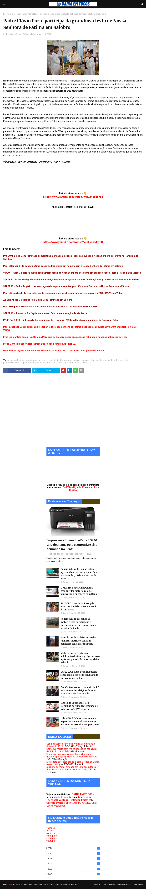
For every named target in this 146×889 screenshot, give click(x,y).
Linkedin (75, 800)
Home (97, 885)
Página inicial (9, 14)
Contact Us (138, 885)
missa (77, 360)
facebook (51, 828)
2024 (74, 858)
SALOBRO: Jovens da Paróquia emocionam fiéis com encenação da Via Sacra (78, 606)
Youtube (63, 800)
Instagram (84, 797)
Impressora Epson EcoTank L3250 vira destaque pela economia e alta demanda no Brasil (71, 544)
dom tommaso (33, 360)
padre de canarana (12, 362)
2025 (74, 853)
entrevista (47, 360)
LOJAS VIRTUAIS (56, 805)
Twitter (60, 802)
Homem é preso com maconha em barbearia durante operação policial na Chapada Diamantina (71, 755)
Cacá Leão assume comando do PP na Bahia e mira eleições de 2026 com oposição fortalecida (79, 690)
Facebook (52, 800)
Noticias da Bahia (13, 34)
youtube (50, 841)
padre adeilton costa (118, 360)
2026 (74, 848)
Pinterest (86, 800)
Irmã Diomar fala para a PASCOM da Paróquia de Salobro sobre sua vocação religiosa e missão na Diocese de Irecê (65, 337)
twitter (49, 830)
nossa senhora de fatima (94, 360)
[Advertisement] (73, 412)
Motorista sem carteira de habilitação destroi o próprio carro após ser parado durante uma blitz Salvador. (80, 658)
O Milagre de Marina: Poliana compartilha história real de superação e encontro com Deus (78, 590)
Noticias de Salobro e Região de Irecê (38, 885)
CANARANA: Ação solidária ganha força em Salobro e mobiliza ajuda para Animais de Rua (79, 675)
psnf (77, 362)
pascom (69, 362)
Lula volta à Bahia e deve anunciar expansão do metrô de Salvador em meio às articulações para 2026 (79, 721)
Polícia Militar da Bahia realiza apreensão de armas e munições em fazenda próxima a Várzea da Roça (78, 574)
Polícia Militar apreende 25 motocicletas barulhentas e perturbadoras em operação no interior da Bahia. (78, 624)
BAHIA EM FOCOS (82, 794)
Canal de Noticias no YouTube (116, 885)
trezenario (21, 14)
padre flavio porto (32, 362)
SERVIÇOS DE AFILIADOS (80, 802)
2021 (74, 874)
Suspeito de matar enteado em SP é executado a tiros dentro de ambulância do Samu (71, 768)
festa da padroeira (63, 360)
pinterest (51, 833)
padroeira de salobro (53, 362)
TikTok (50, 802)
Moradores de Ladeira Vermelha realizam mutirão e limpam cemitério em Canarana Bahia (78, 640)
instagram (51, 835)
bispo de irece (17, 360)
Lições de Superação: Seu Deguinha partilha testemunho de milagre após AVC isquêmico (79, 706)
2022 (74, 869)
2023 (74, 863)
